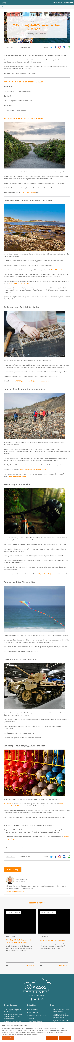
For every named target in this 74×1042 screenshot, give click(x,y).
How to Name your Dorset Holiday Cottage (61, 1010)
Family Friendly (25, 47)
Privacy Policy (33, 1009)
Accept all (52, 1038)
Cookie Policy (33, 1012)
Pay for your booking (35, 1021)
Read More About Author (15, 891)
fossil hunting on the (33, 469)
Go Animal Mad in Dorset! (52, 940)
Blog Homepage (6, 6)
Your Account (68, 2)
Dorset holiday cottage (28, 192)
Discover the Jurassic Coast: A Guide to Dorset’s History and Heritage (61, 1015)
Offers (71, 7)
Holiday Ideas (53, 7)
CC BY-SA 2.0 (26, 847)
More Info (32, 1018)
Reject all (65, 1038)
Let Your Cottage (57, 2)
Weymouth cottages (45, 574)
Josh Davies (11, 47)
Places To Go (63, 7)
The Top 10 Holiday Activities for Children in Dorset (19, 941)
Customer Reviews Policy (37, 1015)
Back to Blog (13, 869)
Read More (28, 965)
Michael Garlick (17, 847)
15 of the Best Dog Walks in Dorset (61, 1020)
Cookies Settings (8, 1038)
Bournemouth (8, 804)
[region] (37, 1032)
